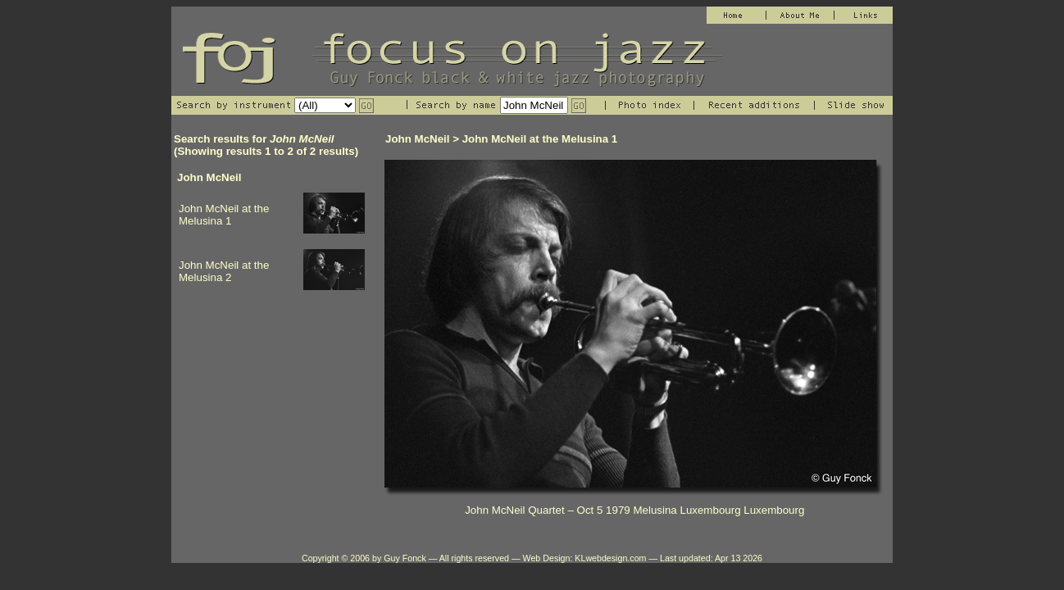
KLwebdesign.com (610, 558)
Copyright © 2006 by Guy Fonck (364, 558)
